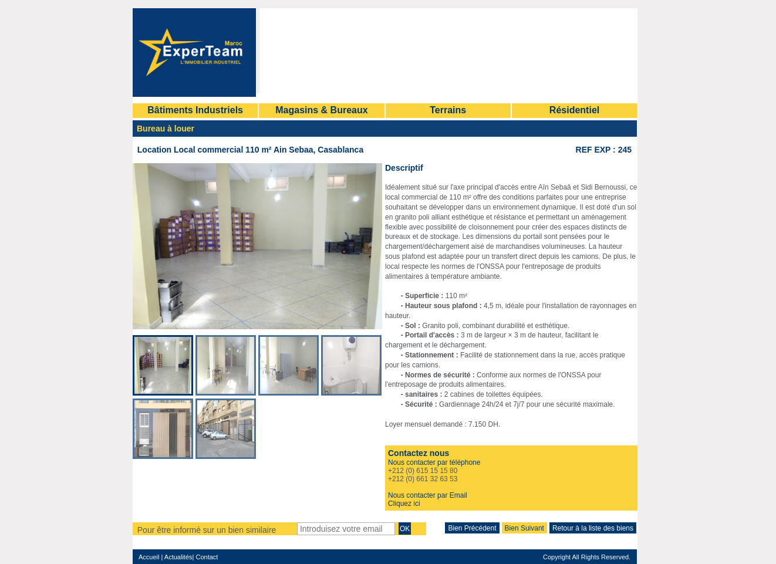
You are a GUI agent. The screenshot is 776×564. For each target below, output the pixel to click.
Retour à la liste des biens (592, 528)
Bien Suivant (524, 528)
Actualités (178, 556)
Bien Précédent (472, 528)
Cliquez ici (404, 503)
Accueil (149, 556)
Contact (206, 556)
